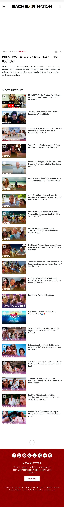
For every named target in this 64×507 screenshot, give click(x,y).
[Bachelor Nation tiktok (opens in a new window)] (34, 455)
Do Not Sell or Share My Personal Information (38, 490)
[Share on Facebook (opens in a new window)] (56, 52)
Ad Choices (41, 487)
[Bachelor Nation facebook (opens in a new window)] (14, 455)
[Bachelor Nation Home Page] (32, 6)
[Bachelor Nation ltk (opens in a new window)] (49, 455)
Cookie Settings (15, 490)
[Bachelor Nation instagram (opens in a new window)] (19, 455)
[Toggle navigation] (3, 6)
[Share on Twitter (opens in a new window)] (60, 52)
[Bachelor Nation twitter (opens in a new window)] (39, 455)
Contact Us (9, 487)
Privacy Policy (19, 487)
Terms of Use (30, 487)
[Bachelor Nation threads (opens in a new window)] (29, 455)
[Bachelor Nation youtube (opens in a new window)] (44, 455)
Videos (22, 52)
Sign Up (32, 478)
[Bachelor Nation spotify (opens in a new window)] (24, 455)
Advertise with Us (53, 487)
